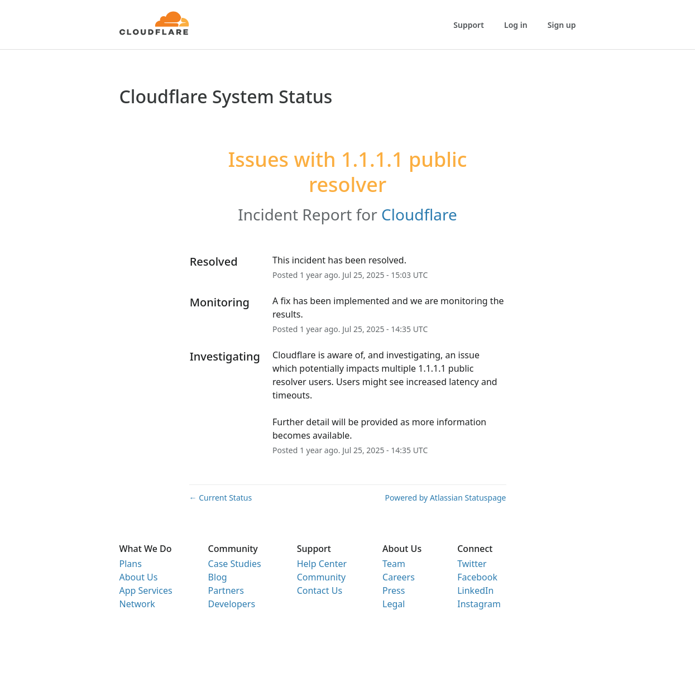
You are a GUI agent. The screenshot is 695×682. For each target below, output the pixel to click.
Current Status (220, 497)
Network (137, 604)
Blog (217, 577)
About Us (138, 577)
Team (393, 564)
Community (321, 577)
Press (393, 590)
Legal (393, 604)
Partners (226, 590)
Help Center (322, 564)
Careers (398, 577)
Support (468, 25)
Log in (516, 25)
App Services (145, 590)
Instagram (479, 604)
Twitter (471, 564)
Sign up (562, 25)
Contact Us (319, 590)
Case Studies (234, 564)
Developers (231, 604)
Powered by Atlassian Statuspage (445, 497)
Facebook (477, 577)
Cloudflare (419, 214)
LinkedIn (475, 590)
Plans (130, 564)
